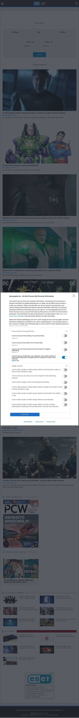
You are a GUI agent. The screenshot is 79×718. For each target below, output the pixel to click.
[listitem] (39, 331)
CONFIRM (25, 414)
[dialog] (39, 359)
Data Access (39, 422)
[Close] (74, 296)
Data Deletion (28, 422)
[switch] (64, 335)
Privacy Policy (50, 422)
